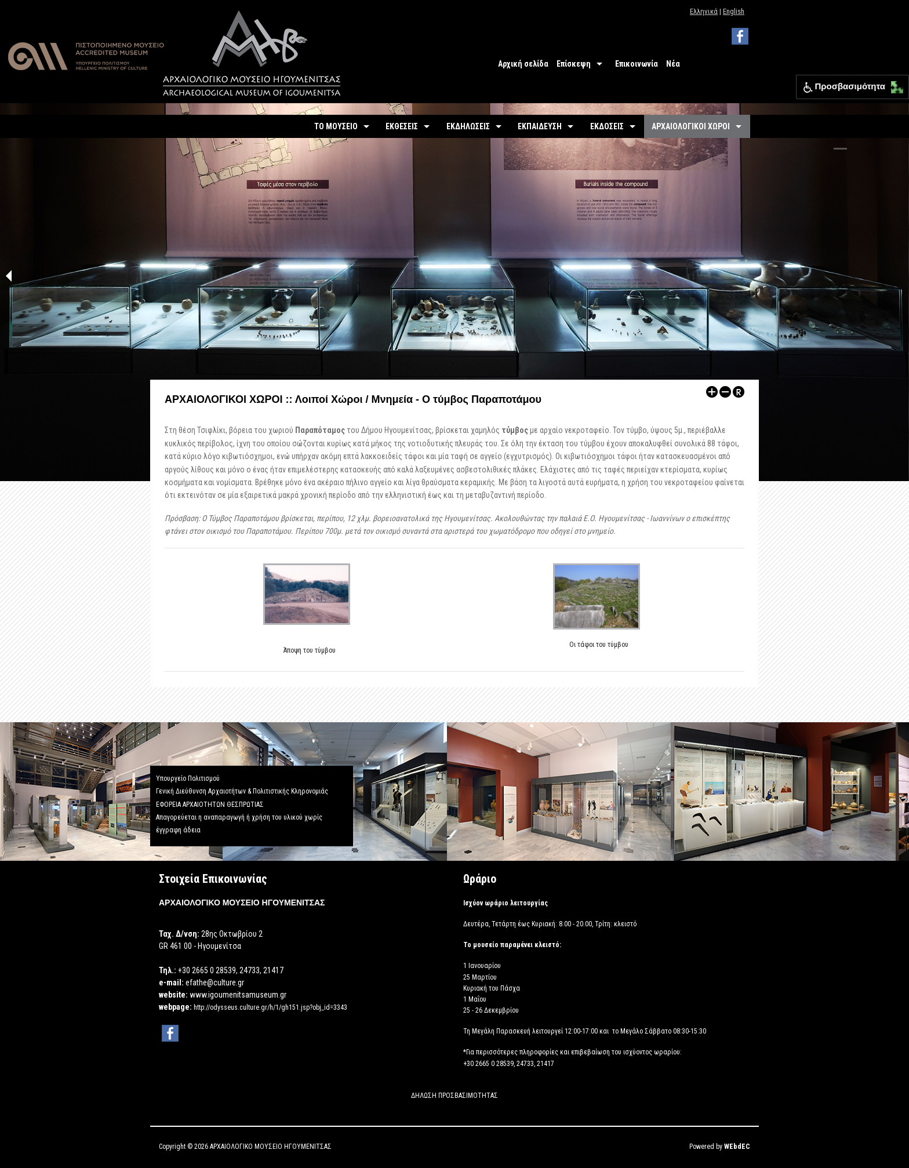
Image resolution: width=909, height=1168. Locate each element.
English (733, 11)
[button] (894, 84)
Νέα (673, 63)
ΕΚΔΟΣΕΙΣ (607, 126)
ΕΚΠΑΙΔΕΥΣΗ (540, 126)
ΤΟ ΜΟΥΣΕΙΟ (336, 126)
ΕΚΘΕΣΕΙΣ (402, 126)
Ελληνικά (704, 11)
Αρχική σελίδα (523, 63)
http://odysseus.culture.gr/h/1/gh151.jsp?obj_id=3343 (270, 1007)
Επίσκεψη (574, 63)
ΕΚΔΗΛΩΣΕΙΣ (468, 126)
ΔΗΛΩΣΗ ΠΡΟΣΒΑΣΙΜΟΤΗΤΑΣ (454, 1095)
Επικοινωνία (636, 63)
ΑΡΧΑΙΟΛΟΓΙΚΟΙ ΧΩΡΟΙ (691, 126)
